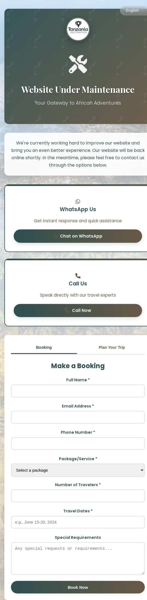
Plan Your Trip (112, 347)
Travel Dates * (78, 511)
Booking (44, 347)
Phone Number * (78, 432)
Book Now (78, 587)
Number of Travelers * (78, 484)
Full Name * (78, 380)
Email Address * (78, 406)
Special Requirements (78, 537)
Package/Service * (78, 459)
